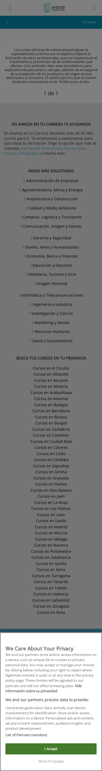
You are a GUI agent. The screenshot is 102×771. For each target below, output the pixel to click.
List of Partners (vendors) (26, 734)
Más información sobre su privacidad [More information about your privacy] (43, 688)
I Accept (50, 748)
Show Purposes (51, 761)
